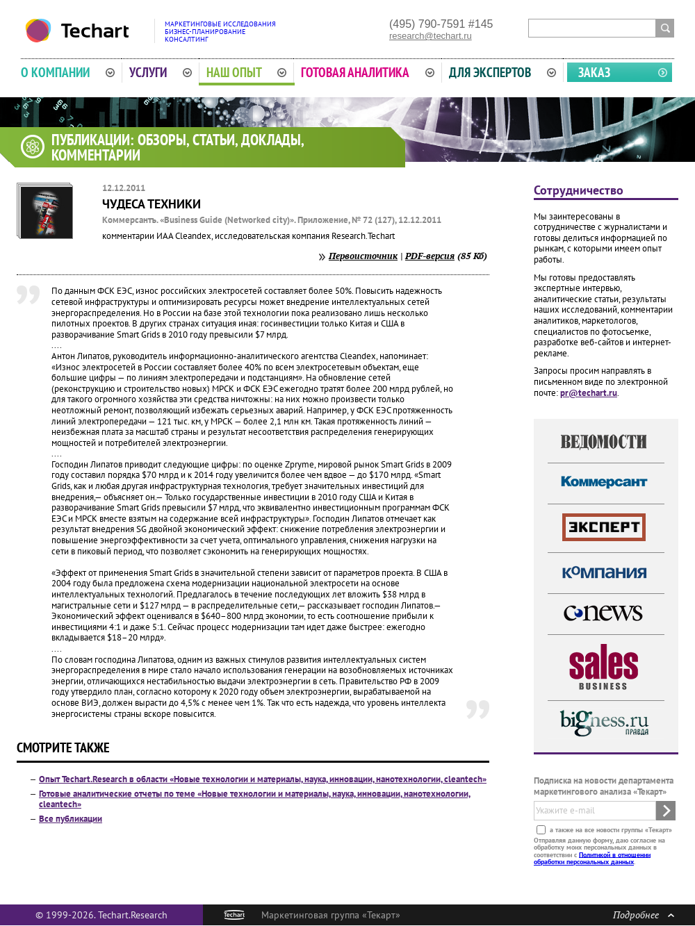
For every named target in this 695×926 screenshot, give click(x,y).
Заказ (594, 72)
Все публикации (70, 819)
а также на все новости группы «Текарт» (610, 829)
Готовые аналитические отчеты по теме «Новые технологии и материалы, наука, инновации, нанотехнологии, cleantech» (255, 799)
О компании (68, 72)
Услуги (160, 72)
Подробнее (643, 914)
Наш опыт (246, 72)
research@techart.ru (430, 36)
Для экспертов (502, 72)
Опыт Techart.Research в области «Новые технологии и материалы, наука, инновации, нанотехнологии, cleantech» (262, 779)
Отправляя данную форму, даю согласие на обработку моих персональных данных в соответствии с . (599, 850)
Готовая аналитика (367, 72)
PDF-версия (430, 255)
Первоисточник (363, 255)
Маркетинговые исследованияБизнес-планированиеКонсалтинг (220, 31)
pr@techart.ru (588, 393)
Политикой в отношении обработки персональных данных (592, 858)
